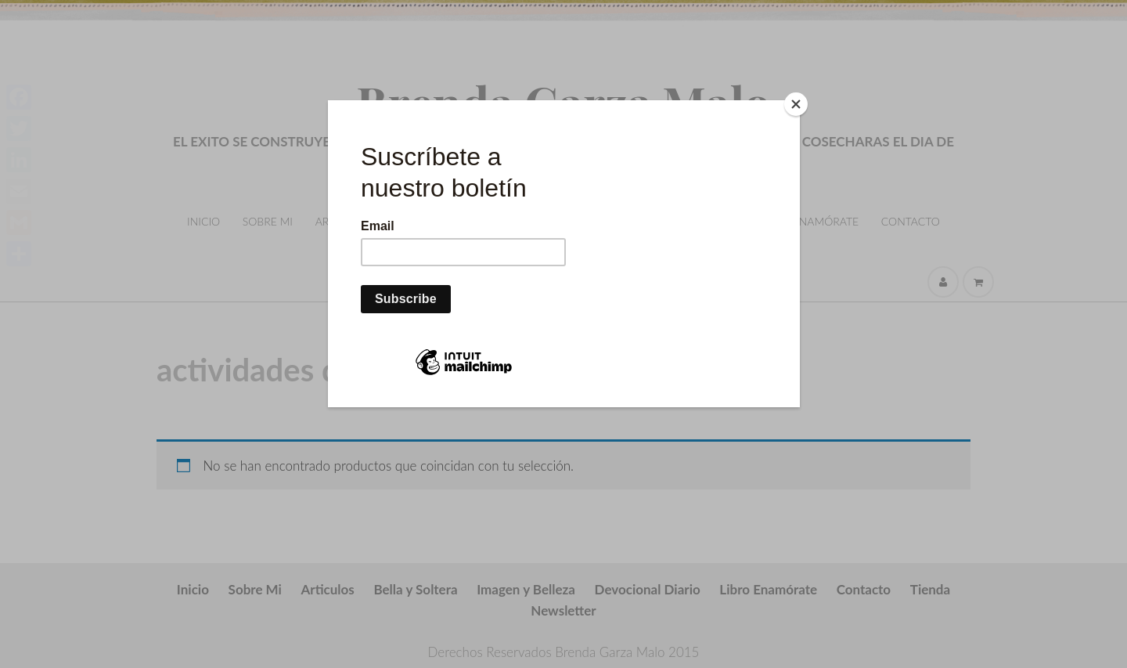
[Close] (796, 104)
